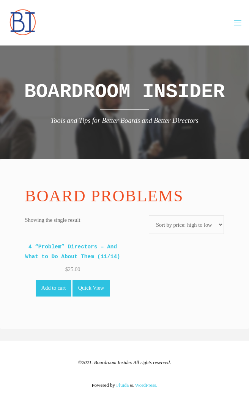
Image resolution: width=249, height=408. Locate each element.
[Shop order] (186, 224)
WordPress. (146, 385)
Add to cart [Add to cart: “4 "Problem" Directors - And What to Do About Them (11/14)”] (53, 288)
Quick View (91, 288)
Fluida (122, 385)
